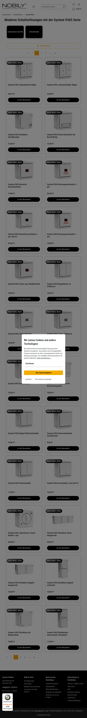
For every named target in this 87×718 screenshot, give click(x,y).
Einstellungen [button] (29, 363)
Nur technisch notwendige (43, 379)
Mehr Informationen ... (44, 358)
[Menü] (11, 694)
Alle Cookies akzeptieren (43, 373)
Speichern (28, 379)
